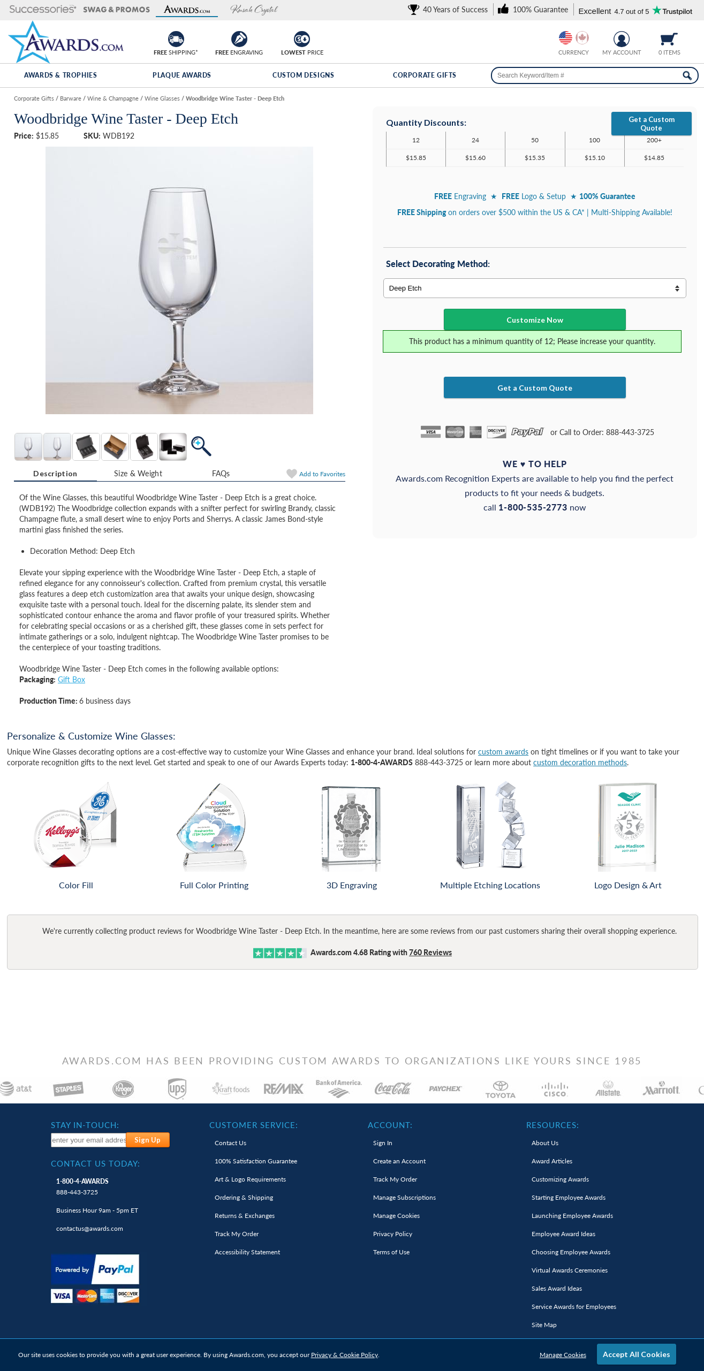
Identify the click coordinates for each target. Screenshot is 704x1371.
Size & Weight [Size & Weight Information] (138, 473)
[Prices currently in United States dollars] (565, 37)
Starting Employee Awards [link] (568, 1197)
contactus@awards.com (89, 1228)
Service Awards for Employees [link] (574, 1307)
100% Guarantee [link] (256, 1161)
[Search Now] (687, 75)
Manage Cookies (563, 1355)
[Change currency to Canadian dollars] (582, 37)
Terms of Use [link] (391, 1252)
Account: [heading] (390, 1125)
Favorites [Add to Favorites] (322, 474)
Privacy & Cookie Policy (344, 1355)
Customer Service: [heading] (253, 1125)
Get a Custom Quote (652, 123)
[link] (450, 9)
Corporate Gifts (425, 75)
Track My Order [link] (237, 1234)
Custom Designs (303, 75)
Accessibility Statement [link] (247, 1252)
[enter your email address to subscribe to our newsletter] (88, 1140)
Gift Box (71, 679)
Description (55, 473)
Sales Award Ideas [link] (557, 1288)
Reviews (430, 952)
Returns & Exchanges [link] (245, 1216)
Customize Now (534, 319)
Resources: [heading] (552, 1125)
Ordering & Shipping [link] (244, 1197)
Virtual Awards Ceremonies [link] (570, 1270)
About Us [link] (545, 1143)
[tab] (55, 473)
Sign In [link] (382, 1143)
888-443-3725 (82, 1186)
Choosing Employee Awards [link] (571, 1252)
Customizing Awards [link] (560, 1179)
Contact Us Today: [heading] (95, 1163)
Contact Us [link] (230, 1143)
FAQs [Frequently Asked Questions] (221, 473)
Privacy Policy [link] (392, 1234)
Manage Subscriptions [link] (404, 1197)
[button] (43, 10)
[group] (574, 37)
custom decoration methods (580, 762)
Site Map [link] (544, 1325)
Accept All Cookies (636, 1354)
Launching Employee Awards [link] (572, 1216)
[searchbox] (595, 75)
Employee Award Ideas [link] (563, 1234)
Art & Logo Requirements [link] (250, 1179)
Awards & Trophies (60, 75)
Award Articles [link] (552, 1161)
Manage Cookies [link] (396, 1216)
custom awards (503, 751)
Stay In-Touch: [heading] (85, 1125)
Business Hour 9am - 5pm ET (97, 1210)
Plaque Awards (182, 75)
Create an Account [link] (399, 1161)
